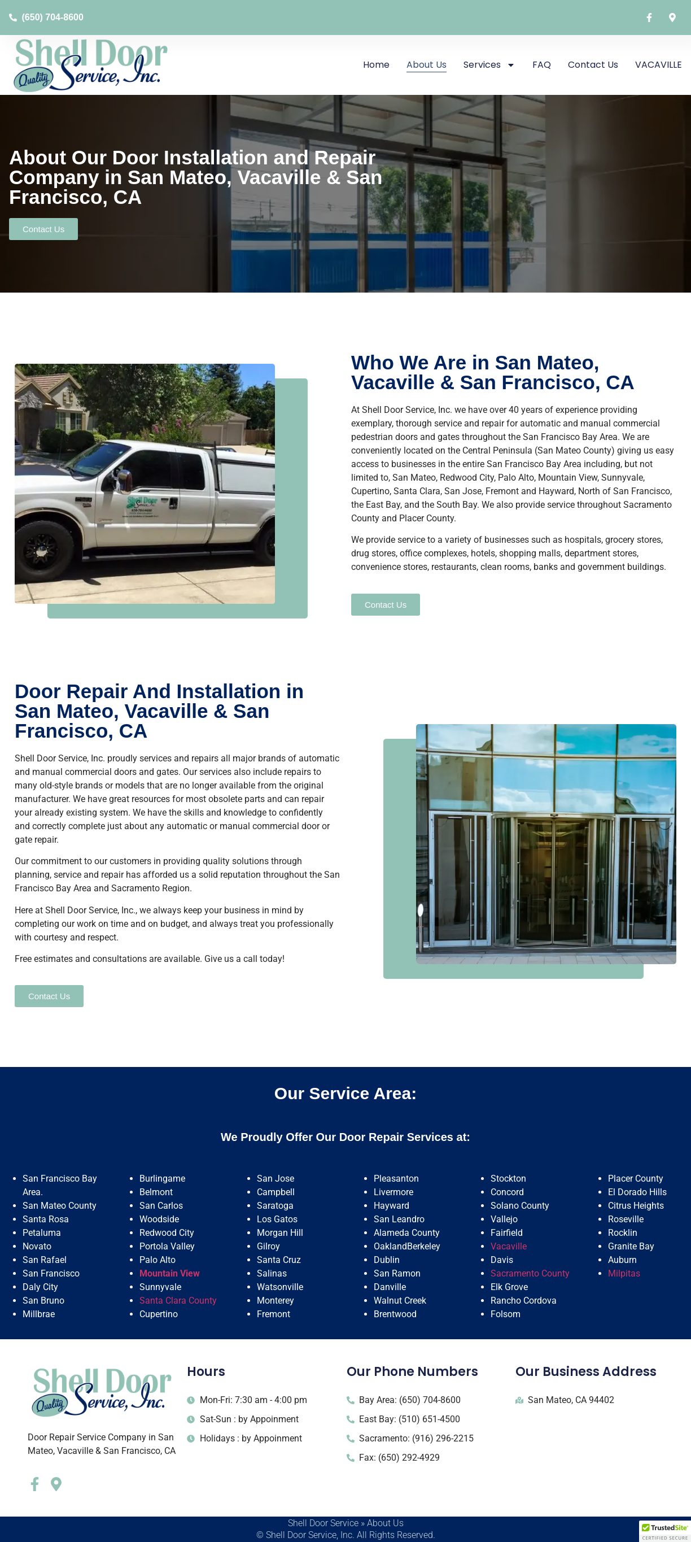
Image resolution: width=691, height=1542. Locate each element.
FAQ (541, 64)
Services (489, 65)
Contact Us (593, 64)
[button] (665, 1531)
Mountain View (169, 1273)
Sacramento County (530, 1273)
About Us (426, 64)
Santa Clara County (178, 1300)
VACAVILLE (658, 64)
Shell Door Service (323, 1523)
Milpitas (624, 1273)
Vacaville (509, 1246)
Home (376, 64)
